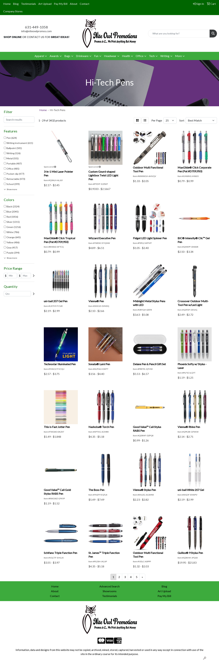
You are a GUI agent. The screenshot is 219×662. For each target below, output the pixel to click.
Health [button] (126, 55)
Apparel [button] (39, 55)
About (73, 3)
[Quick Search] (179, 33)
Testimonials (28, 3)
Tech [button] (152, 55)
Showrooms (110, 591)
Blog (16, 3)
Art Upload (44, 3)
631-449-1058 (36, 27)
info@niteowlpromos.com (36, 31)
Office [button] (139, 55)
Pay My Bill (60, 3)
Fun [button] (96, 55)
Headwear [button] (110, 55)
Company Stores (13, 11)
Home (7, 3)
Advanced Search (109, 586)
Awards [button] (54, 55)
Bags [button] (67, 55)
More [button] (178, 55)
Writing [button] (164, 55)
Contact (84, 3)
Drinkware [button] (82, 55)
